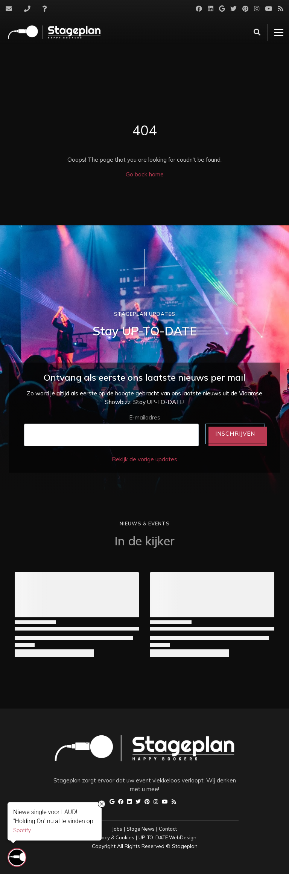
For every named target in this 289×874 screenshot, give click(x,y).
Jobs (117, 829)
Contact (168, 829)
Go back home (145, 174)
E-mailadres (144, 417)
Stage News (140, 829)
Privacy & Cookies (113, 837)
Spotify (22, 830)
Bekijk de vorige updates (144, 459)
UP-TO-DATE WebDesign (167, 837)
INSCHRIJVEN (235, 433)
